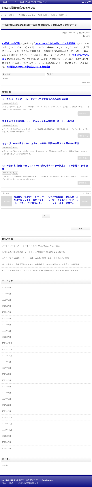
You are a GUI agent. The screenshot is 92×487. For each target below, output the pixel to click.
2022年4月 (6, 318)
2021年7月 (6, 374)
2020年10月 (7, 430)
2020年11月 (7, 424)
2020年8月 (6, 442)
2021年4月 (6, 393)
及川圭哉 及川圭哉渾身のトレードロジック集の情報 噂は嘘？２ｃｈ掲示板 (38, 121)
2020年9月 (6, 436)
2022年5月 (6, 312)
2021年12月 (7, 343)
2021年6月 (6, 380)
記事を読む (83, 113)
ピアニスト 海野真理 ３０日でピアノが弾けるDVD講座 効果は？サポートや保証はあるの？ (40, 270)
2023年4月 (6, 287)
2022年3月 (6, 325)
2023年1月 (6, 306)
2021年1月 (6, 411)
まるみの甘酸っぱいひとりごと (18, 7)
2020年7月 (6, 448)
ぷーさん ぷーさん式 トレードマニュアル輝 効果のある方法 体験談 (35, 99)
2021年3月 (6, 399)
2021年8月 (6, 368)
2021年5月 (6, 386)
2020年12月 (7, 417)
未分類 (87, 36)
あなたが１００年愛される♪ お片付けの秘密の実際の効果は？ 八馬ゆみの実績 (40, 143)
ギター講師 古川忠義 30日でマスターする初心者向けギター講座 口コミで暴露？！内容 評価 (45, 167)
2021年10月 (7, 355)
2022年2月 (6, 331)
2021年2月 (6, 405)
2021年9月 (6, 362)
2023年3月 (6, 294)
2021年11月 (7, 349)
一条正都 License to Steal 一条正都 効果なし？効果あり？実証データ (39, 24)
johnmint (87, 82)
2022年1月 (6, 337)
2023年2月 (6, 300)
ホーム (46, 215)
